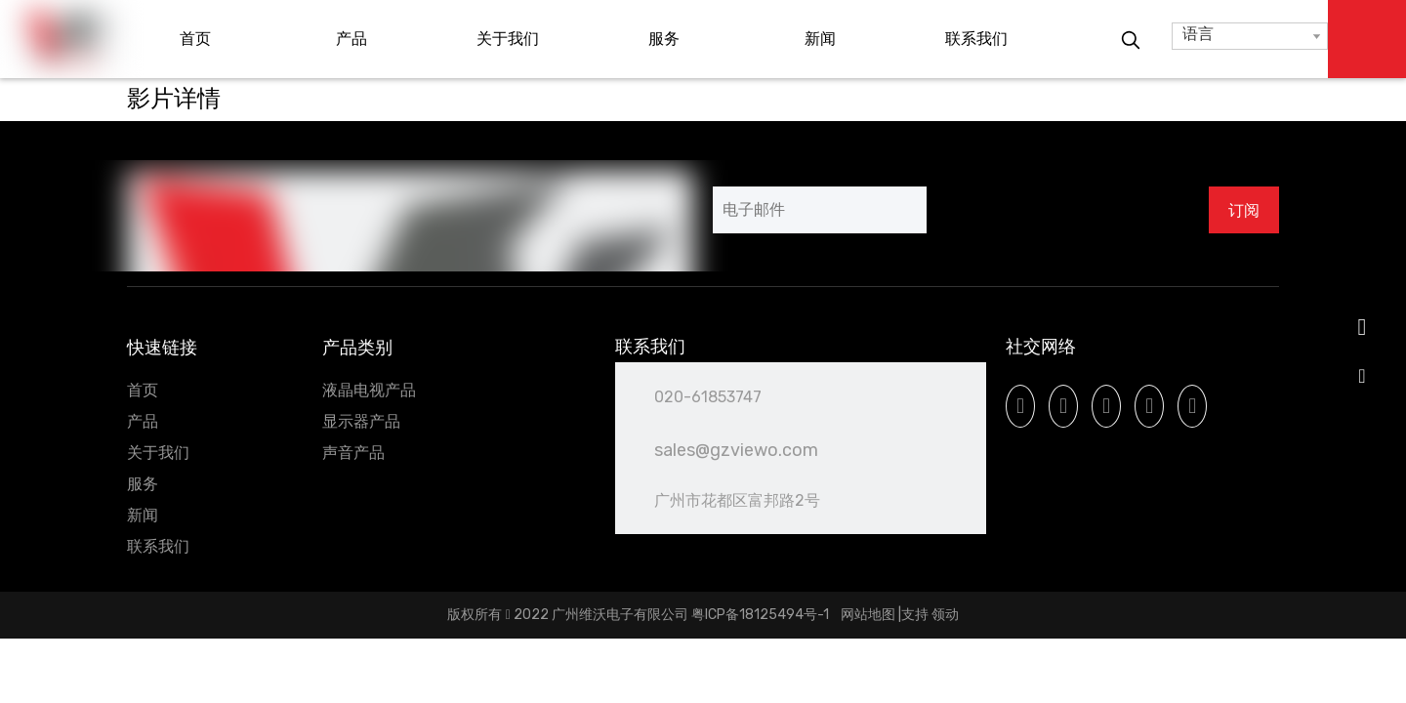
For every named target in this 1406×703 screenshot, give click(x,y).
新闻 (142, 515)
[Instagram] (1149, 406)
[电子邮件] (820, 209)
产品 (142, 421)
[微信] (1192, 406)
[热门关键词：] (1130, 41)
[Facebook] (1020, 406)
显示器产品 (361, 421)
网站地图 (868, 614)
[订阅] (1244, 209)
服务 (142, 484)
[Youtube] (1106, 406)
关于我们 (158, 452)
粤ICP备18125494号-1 (761, 614)
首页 (142, 390)
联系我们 (158, 546)
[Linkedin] (1063, 406)
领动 (945, 614)
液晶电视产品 (369, 390)
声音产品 (353, 452)
